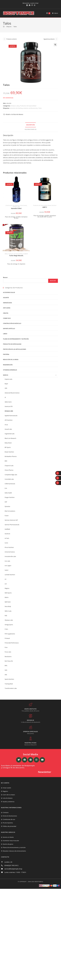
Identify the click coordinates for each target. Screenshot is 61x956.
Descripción (30, 125)
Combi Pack (7, 318)
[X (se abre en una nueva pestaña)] (27, 5)
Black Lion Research (10, 438)
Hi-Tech (7, 538)
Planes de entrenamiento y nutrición (16, 339)
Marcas (5, 375)
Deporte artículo (9, 328)
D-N (6, 488)
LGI (6, 584)
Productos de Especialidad (28, 106)
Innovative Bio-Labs (10, 556)
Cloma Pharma (9, 470)
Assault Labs (8, 429)
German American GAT (11, 520)
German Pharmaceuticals (12, 525)
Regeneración (8, 365)
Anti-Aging (6, 308)
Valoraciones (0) (30, 129)
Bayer (6, 384)
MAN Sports (8, 593)
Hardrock (7, 534)
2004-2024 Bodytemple (35, 881)
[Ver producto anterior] (4, 39)
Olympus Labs (9, 620)
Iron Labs (7, 561)
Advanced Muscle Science (12, 393)
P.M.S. (6, 629)
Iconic (6, 543)
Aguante (6, 297)
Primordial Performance (12, 643)
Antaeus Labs (15, 106)
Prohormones (23, 205)
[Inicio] (3, 26)
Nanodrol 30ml (16, 208)
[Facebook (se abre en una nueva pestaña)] (29, 5)
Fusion (7, 515)
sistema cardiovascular (30, 108)
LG (5, 579)
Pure (6, 647)
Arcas (6, 425)
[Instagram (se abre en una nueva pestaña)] (34, 5)
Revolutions (8, 656)
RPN (6, 665)
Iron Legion (8, 565)
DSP (6, 502)
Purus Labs (8, 652)
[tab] (30, 125)
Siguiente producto (49, 39)
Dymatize (7, 506)
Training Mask (9, 684)
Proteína (6, 354)
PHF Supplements (10, 634)
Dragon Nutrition (10, 497)
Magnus (7, 588)
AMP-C (44, 207)
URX (6, 388)
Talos (15, 26)
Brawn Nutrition (52, 205)
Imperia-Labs (8, 379)
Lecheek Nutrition (10, 575)
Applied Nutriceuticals (11, 415)
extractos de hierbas (16, 108)
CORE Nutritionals (10, 484)
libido (6, 254)
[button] (55, 44)
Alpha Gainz (8, 402)
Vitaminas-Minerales (10, 370)
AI (5, 397)
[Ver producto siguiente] (56, 39)
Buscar (5, 277)
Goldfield (25, 254)
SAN (6, 670)
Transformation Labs (11, 688)
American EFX (9, 406)
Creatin (5, 313)
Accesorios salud (9, 292)
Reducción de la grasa (10, 359)
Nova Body (8, 606)
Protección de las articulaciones (14, 349)
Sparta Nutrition (9, 679)
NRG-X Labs (8, 611)
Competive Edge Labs (11, 475)
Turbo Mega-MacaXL (16, 255)
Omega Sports (9, 625)
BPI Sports (8, 447)
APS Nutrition (9, 420)
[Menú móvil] (54, 13)
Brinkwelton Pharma (11, 456)
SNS (6, 675)
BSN (6, 461)
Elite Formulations (10, 511)
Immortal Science (10, 552)
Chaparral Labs (9, 465)
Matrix (6, 597)
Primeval (7, 638)
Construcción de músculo (12, 205)
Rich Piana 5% (9, 661)
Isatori (6, 570)
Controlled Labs (9, 479)
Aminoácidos (7, 303)
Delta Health (8, 493)
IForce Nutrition (9, 547)
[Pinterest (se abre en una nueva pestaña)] (32, 5)
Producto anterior (12, 39)
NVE (6, 615)
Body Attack (8, 443)
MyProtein (8, 602)
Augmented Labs (9, 434)
